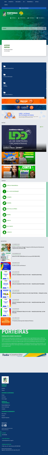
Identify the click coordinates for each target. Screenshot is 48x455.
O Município (11, 1)
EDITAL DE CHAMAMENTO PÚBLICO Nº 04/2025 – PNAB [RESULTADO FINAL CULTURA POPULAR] (28, 312)
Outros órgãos (4, 398)
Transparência (30, 1)
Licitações (3, 408)
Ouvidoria (3, 388)
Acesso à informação (24, 8)
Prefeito (3, 395)
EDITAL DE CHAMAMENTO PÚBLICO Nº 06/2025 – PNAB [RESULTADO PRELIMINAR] (28, 284)
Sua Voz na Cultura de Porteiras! (19, 265)
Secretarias (4, 397)
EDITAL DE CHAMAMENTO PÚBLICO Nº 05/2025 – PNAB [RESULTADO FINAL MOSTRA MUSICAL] (28, 303)
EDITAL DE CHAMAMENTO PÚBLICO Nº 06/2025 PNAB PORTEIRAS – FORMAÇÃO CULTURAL (29, 293)
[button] (5, 115)
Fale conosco (4, 413)
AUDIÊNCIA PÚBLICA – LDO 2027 (12, 148)
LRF (24, 1)
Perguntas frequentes (5, 417)
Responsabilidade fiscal (6, 405)
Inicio (5, 1)
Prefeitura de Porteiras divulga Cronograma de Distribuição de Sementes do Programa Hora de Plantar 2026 (28, 247)
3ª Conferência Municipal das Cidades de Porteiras (22, 320)
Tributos (3, 390)
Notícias (36, 1)
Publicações (18, 1)
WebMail (6, 4)
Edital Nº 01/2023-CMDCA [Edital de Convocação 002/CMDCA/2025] (26, 256)
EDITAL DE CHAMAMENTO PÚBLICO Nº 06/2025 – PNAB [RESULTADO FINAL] (27, 274)
